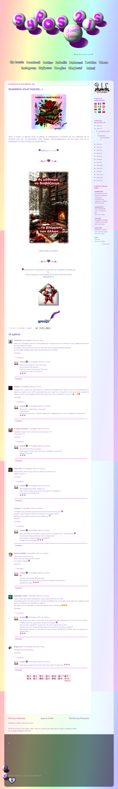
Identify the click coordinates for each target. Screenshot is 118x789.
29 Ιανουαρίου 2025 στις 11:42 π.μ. (39, 661)
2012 (98, 177)
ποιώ (96, 237)
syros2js (22, 328)
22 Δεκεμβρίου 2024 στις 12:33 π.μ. (34, 468)
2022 (98, 147)
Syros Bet (98, 218)
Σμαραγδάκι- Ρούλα (20, 596)
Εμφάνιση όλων (106, 244)
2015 (98, 168)
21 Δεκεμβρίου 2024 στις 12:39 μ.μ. (39, 406)
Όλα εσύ (97, 239)
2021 (98, 150)
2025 (98, 126)
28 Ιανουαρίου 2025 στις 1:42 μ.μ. (34, 647)
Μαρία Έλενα (18, 647)
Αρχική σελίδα (47, 718)
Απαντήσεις (20, 357)
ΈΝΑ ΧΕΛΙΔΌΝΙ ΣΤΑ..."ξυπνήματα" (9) (100, 210)
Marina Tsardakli (20, 553)
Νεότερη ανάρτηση (16, 718)
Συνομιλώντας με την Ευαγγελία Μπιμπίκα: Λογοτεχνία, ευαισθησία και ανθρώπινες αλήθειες (101, 197)
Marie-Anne (18, 468)
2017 (98, 162)
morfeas (16, 386)
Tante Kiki (98, 228)
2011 (98, 180)
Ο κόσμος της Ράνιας (21, 429)
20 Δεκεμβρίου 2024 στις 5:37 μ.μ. (30, 386)
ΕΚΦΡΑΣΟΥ (99, 191)
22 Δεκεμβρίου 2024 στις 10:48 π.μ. (32, 508)
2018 (98, 159)
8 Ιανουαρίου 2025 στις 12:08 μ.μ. (39, 617)
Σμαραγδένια (99, 207)
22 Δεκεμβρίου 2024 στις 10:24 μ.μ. (37, 553)
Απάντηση (17, 353)
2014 (98, 171)
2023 (98, 144)
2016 (98, 165)
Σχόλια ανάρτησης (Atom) (25, 723)
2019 (98, 156)
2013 (98, 174)
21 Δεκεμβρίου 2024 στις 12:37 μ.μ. (39, 362)
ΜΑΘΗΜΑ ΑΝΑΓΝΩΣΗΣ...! (104, 137)
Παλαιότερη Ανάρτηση (79, 718)
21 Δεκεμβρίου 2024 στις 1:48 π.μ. (39, 429)
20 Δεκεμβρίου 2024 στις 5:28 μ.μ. (33, 340)
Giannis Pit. (18, 340)
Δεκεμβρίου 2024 (103, 131)
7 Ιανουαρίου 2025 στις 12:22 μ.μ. (38, 596)
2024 (98, 129)
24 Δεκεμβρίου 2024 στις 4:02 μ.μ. (39, 530)
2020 (98, 153)
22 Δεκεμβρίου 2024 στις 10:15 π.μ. (39, 485)
